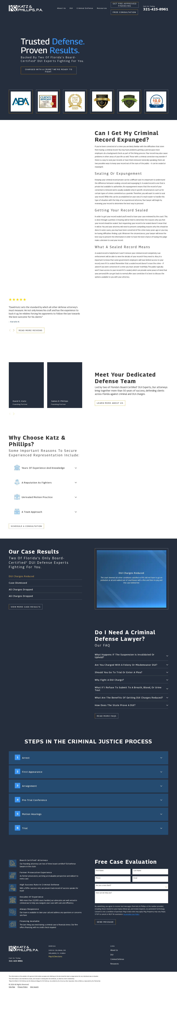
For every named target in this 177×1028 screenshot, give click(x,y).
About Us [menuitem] (61, 8)
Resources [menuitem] (102, 8)
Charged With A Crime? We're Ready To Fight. (48, 70)
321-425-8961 (155, 9)
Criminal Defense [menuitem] (85, 8)
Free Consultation (124, 12)
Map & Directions (55, 995)
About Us (114, 989)
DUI (111, 993)
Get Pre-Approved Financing (125, 5)
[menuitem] (12, 1025)
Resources (114, 1002)
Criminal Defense (117, 998)
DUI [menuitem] (71, 8)
